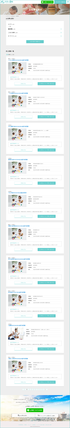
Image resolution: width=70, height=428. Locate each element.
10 (43, 389)
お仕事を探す (13, 16)
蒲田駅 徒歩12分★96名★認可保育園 (17, 159)
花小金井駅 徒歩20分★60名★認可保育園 (19, 259)
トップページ (8, 16)
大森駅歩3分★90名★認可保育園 (16, 325)
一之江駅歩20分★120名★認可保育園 (18, 93)
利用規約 (25, 424)
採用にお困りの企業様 (48, 424)
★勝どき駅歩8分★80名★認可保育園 (18, 358)
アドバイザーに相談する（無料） (48, 415)
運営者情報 (33, 424)
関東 (9, 26)
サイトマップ (29, 424)
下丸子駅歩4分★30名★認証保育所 (17, 192)
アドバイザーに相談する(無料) (40, 424)
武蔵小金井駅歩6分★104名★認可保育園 (18, 226)
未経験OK (17, 16)
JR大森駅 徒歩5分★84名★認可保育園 (18, 126)
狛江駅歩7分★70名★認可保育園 (16, 292)
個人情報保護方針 (21, 424)
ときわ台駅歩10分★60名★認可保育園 (18, 60)
